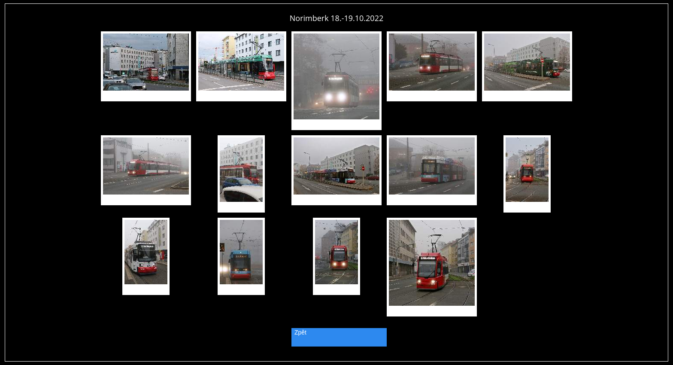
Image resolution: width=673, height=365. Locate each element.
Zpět (300, 332)
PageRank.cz (336, 357)
